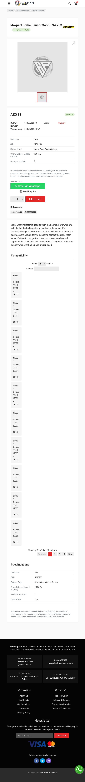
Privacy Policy (24, 712)
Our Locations (23, 704)
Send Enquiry (28, 191)
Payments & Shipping (61, 704)
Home (10, 11)
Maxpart (61, 123)
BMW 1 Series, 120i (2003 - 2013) (16, 422)
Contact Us (24, 708)
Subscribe (61, 735)
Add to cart (35, 199)
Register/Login (61, 696)
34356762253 (17, 212)
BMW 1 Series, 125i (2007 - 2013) (16, 477)
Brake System (23, 11)
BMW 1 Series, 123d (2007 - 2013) (16, 450)
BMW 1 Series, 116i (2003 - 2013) (16, 312)
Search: (42, 269)
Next (70, 554)
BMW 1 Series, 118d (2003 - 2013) (16, 340)
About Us (24, 696)
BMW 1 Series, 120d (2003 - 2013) (16, 395)
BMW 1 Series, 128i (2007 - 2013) (16, 505)
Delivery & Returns (61, 700)
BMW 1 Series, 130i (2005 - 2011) (16, 532)
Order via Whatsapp (27, 186)
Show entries (42, 264)
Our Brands (24, 700)
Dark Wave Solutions (48, 772)
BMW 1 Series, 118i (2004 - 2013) (16, 367)
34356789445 (30, 212)
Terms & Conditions (61, 708)
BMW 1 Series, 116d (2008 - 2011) (16, 285)
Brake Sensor (38, 11)
